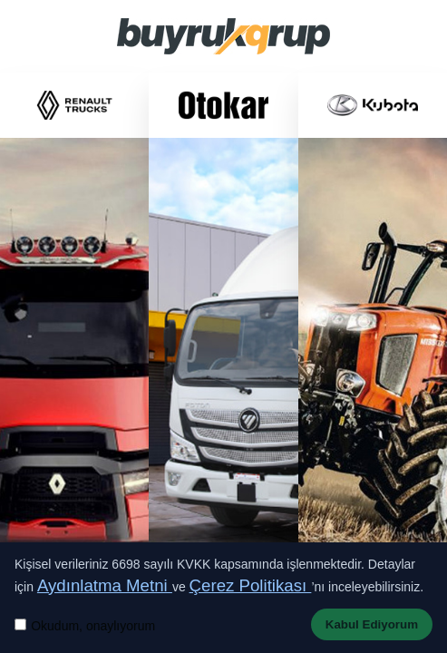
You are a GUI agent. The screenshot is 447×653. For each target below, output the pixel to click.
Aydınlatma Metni (104, 585)
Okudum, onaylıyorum (93, 626)
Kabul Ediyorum (372, 624)
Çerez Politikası (250, 585)
